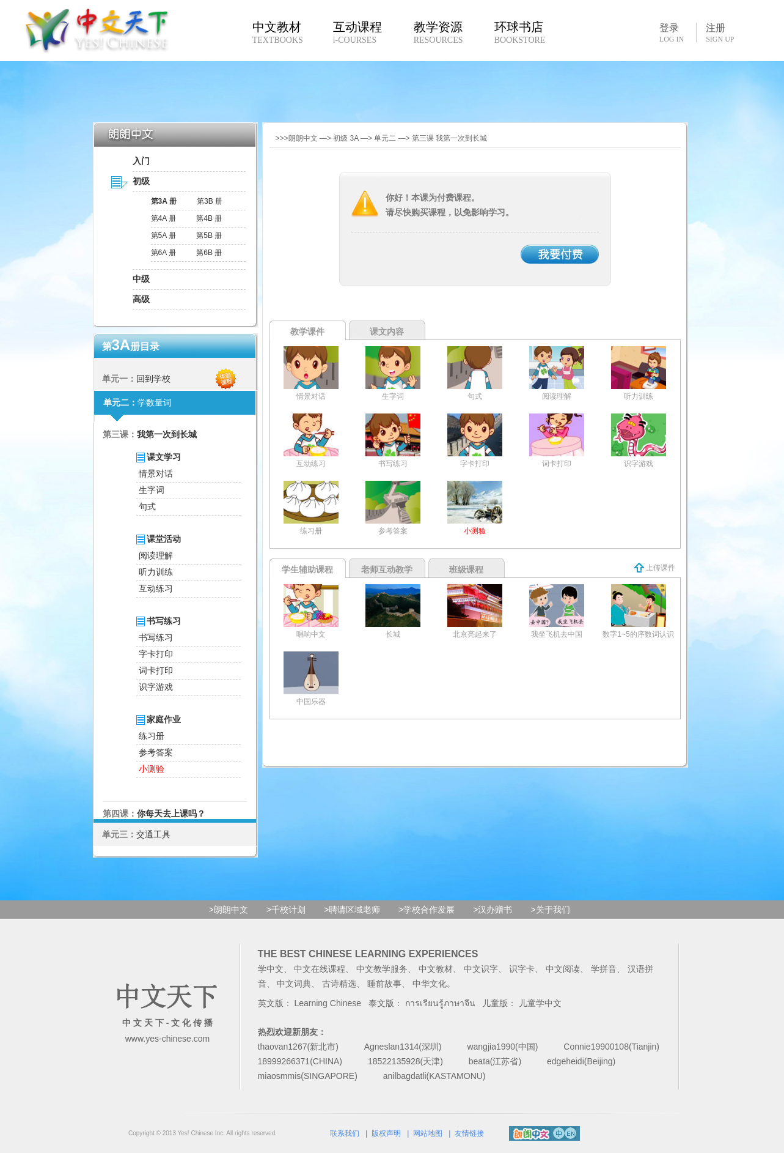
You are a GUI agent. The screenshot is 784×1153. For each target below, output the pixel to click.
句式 (147, 506)
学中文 (271, 969)
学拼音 (604, 969)
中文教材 (436, 969)
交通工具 (153, 834)
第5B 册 (209, 235)
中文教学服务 (382, 969)
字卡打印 (156, 654)
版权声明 (386, 1133)
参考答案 (156, 752)
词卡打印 (156, 670)
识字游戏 (156, 687)
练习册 (151, 736)
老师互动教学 (386, 569)
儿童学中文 (540, 1003)
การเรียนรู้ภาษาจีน (440, 1003)
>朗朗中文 (228, 909)
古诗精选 (339, 983)
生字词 (151, 490)
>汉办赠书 (492, 909)
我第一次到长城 (167, 434)
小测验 (151, 769)
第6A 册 (163, 252)
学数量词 (154, 402)
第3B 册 (209, 201)
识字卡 (522, 969)
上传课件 (654, 567)
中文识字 (481, 969)
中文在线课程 (319, 969)
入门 (141, 161)
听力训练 (156, 572)
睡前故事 (384, 983)
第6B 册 (209, 252)
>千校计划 (286, 909)
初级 (141, 181)
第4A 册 (163, 218)
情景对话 (156, 473)
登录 (671, 32)
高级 (141, 299)
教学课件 (307, 331)
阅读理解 (156, 555)
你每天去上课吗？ (171, 813)
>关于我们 (550, 909)
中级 (141, 279)
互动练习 (156, 588)
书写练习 (156, 637)
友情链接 (469, 1133)
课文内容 (387, 331)
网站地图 (427, 1133)
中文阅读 (563, 969)
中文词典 (294, 983)
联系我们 (344, 1133)
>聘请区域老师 (352, 909)
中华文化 (429, 983)
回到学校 (153, 379)
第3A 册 (164, 201)
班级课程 (466, 569)
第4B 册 (209, 218)
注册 (720, 33)
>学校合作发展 (426, 909)
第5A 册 (163, 235)
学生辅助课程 (307, 569)
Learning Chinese (327, 1003)
